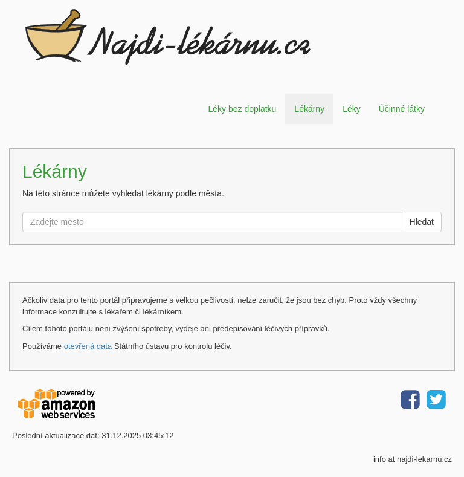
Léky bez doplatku (242, 109)
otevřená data (88, 346)
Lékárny (309, 109)
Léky (352, 109)
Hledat (422, 222)
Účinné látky (402, 109)
